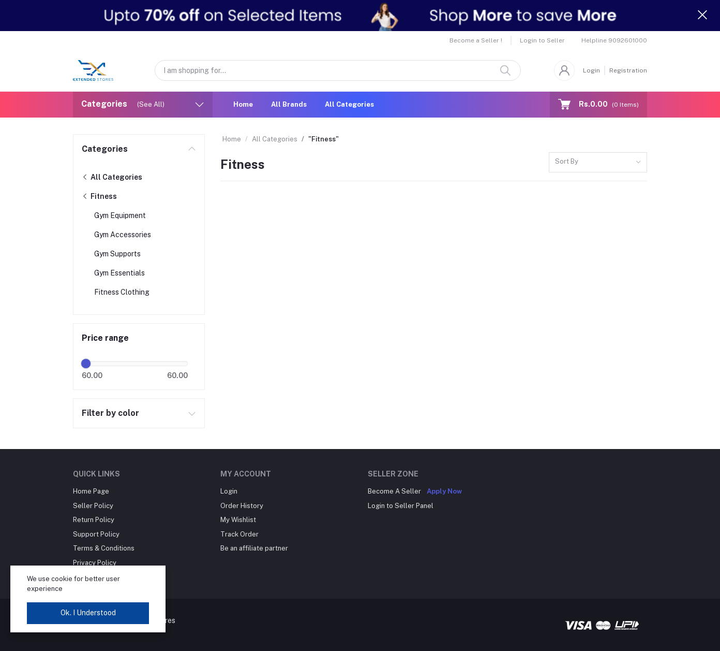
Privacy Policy (94, 563)
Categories (105, 149)
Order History (241, 506)
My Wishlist (238, 520)
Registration (628, 70)
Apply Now (444, 491)
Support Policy (96, 534)
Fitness (99, 196)
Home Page (91, 491)
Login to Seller (542, 40)
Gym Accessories (122, 234)
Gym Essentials (119, 273)
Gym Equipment (120, 215)
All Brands (289, 104)
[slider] (86, 363)
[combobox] (598, 162)
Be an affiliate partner (254, 548)
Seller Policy (93, 506)
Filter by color (110, 413)
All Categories (349, 104)
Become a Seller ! (475, 40)
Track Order (239, 534)
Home (243, 104)
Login (591, 70)
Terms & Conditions (103, 548)
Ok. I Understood (88, 613)
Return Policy (93, 520)
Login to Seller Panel (400, 506)
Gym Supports (117, 254)
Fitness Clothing (121, 292)
